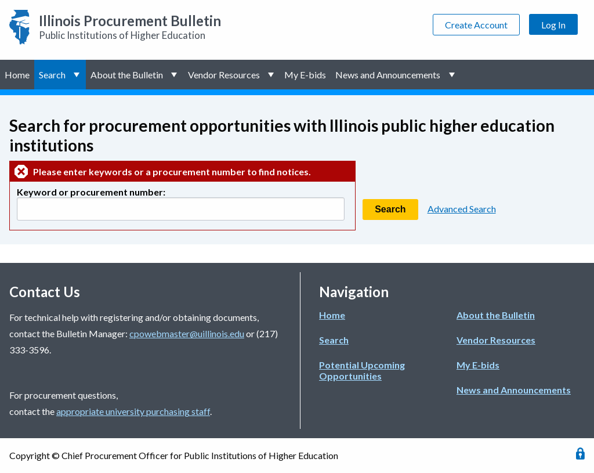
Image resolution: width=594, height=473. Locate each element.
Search (52, 74)
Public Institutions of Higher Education (130, 26)
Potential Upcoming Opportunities (362, 370)
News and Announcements (387, 74)
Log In (553, 24)
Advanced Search (462, 208)
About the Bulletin (126, 74)
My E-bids (305, 74)
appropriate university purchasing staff (133, 411)
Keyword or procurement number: (91, 191)
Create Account (476, 24)
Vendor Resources (224, 74)
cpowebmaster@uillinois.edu (186, 333)
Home (17, 74)
